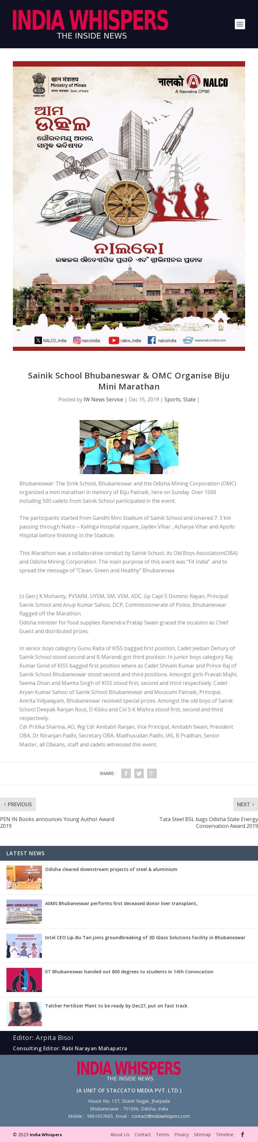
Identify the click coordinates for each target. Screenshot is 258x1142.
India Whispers (46, 1134)
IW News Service (103, 399)
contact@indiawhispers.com (161, 1116)
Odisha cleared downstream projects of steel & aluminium (111, 869)
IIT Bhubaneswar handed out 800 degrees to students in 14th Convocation (129, 972)
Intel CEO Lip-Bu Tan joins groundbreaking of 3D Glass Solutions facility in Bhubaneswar (145, 937)
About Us (120, 1134)
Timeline (224, 1134)
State (189, 399)
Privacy (181, 1134)
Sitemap (202, 1134)
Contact (142, 1134)
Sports (172, 399)
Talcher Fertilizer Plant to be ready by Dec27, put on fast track (116, 1006)
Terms (162, 1134)
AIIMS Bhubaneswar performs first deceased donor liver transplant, (121, 903)
